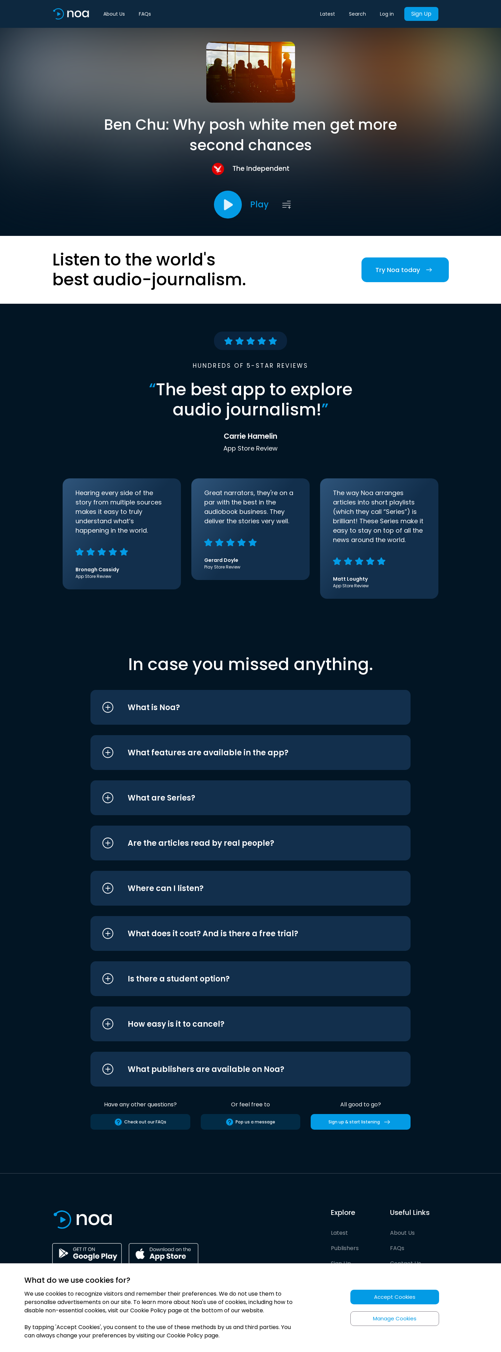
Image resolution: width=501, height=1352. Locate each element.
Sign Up (421, 14)
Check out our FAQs (140, 1122)
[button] (237, 707)
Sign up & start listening (360, 1122)
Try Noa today (405, 269)
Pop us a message (250, 1122)
